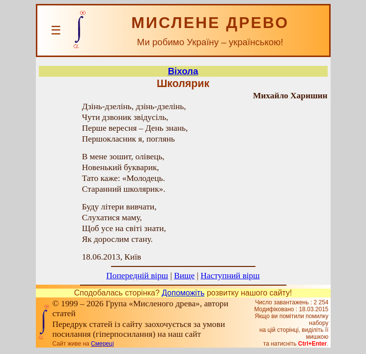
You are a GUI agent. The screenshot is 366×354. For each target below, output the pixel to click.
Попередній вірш (137, 275)
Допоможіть (183, 293)
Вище (184, 275)
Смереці (102, 343)
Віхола (183, 71)
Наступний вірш (229, 275)
